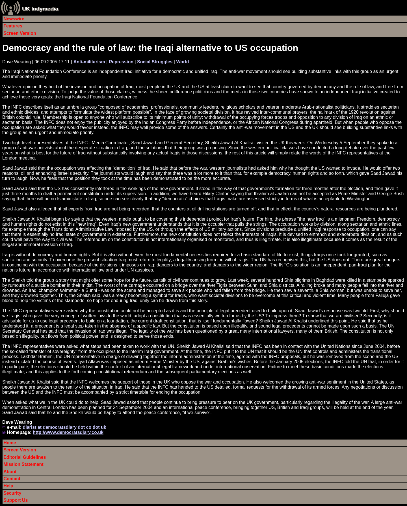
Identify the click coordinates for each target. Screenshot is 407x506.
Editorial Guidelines (24, 457)
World (182, 61)
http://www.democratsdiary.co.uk (68, 432)
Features (12, 25)
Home (9, 442)
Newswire (13, 18)
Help (8, 485)
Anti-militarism (89, 61)
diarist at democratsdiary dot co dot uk (64, 427)
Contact (11, 478)
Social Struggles (154, 61)
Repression (121, 61)
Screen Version (19, 33)
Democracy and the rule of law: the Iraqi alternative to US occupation (150, 48)
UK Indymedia (40, 9)
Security (12, 493)
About (9, 471)
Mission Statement (23, 464)
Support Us (15, 500)
